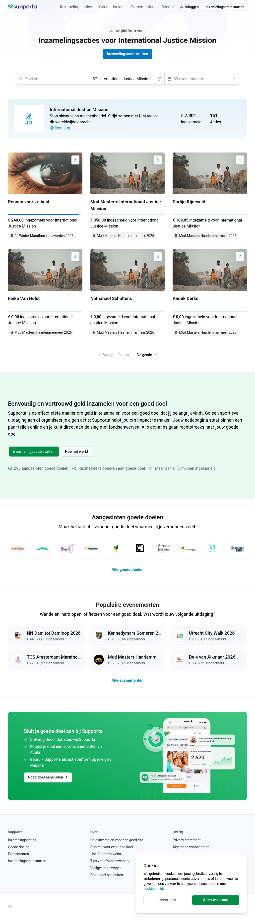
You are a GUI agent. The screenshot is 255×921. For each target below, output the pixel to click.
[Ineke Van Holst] (45, 293)
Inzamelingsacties (76, 6)
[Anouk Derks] (210, 293)
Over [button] (168, 6)
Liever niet (167, 900)
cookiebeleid (153, 889)
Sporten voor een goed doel (111, 847)
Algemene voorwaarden (191, 847)
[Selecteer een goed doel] (127, 79)
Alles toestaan (215, 900)
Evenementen (142, 6)
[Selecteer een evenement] (201, 79)
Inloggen (189, 7)
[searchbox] (53, 79)
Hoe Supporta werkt (105, 854)
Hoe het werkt (76, 451)
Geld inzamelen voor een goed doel (117, 840)
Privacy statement (186, 840)
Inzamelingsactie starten (225, 7)
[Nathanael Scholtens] (127, 293)
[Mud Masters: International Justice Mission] (127, 197)
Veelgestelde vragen (106, 868)
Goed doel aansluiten (48, 777)
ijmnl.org (60, 128)
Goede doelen (111, 6)
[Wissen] (159, 79)
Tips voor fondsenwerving (110, 861)
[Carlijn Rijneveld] (210, 197)
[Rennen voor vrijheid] (45, 197)
